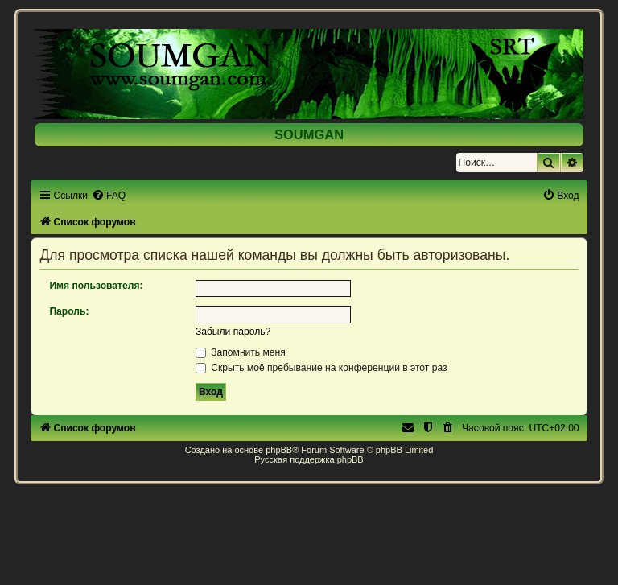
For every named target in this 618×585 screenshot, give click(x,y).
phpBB (279, 450)
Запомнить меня (241, 352)
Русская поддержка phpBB (308, 459)
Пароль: (69, 311)
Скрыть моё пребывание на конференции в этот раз (321, 367)
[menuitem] (109, 195)
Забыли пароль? (233, 331)
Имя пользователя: (95, 285)
